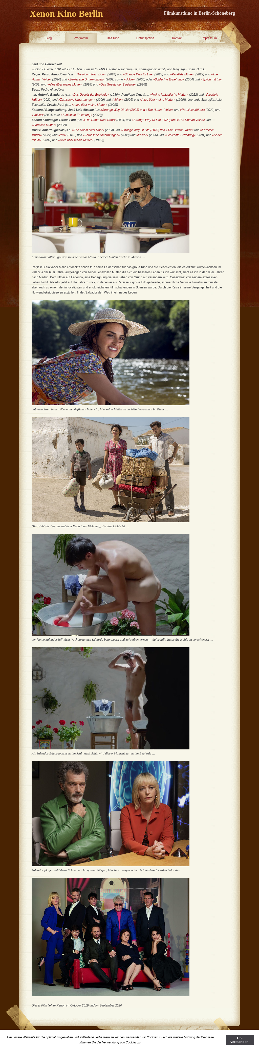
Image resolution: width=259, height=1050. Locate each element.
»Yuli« (62, 135)
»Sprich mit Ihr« (211, 79)
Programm (81, 38)
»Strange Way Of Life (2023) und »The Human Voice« (136, 110)
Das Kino (113, 38)
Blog (49, 38)
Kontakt (177, 38)
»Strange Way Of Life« (138, 74)
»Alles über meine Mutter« (64, 84)
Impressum (209, 38)
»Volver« (130, 79)
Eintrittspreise (145, 38)
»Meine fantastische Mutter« (169, 94)
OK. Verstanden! (239, 1040)
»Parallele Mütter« (182, 74)
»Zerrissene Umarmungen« (86, 79)
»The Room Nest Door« (91, 74)
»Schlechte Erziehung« (168, 79)
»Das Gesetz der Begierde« (117, 84)
